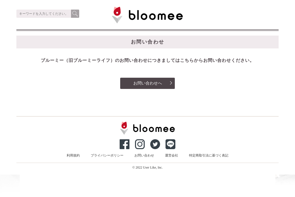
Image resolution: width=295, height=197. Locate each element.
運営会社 (171, 155)
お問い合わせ (144, 155)
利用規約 (73, 155)
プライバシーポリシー (107, 155)
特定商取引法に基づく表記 (208, 155)
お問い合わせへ (153, 83)
